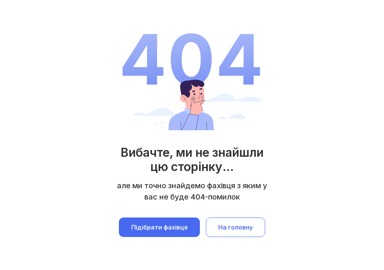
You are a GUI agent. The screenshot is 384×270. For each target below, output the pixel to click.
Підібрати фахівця (159, 227)
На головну (235, 227)
